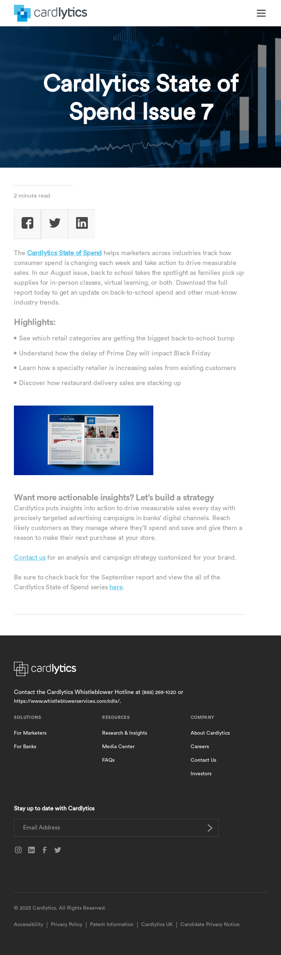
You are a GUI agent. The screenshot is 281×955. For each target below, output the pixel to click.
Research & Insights (124, 733)
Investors (201, 773)
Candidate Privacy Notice (210, 924)
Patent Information (112, 924)
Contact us (29, 557)
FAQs (108, 760)
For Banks (25, 746)
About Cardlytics (210, 733)
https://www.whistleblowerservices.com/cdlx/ (67, 701)
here (116, 587)
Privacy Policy (66, 924)
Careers (200, 746)
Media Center (118, 746)
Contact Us (203, 760)
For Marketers (30, 733)
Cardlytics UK (157, 924)
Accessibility (28, 924)
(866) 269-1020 (159, 692)
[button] (259, 13)
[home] (50, 13)
